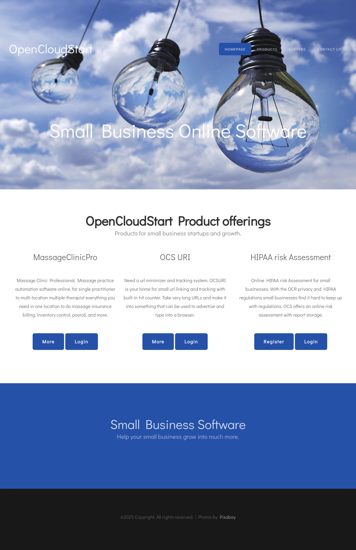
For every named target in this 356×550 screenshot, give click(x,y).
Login (81, 341)
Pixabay (228, 517)
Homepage (235, 49)
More (48, 341)
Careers (297, 49)
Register (274, 341)
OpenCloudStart (51, 48)
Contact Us (329, 49)
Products (267, 49)
